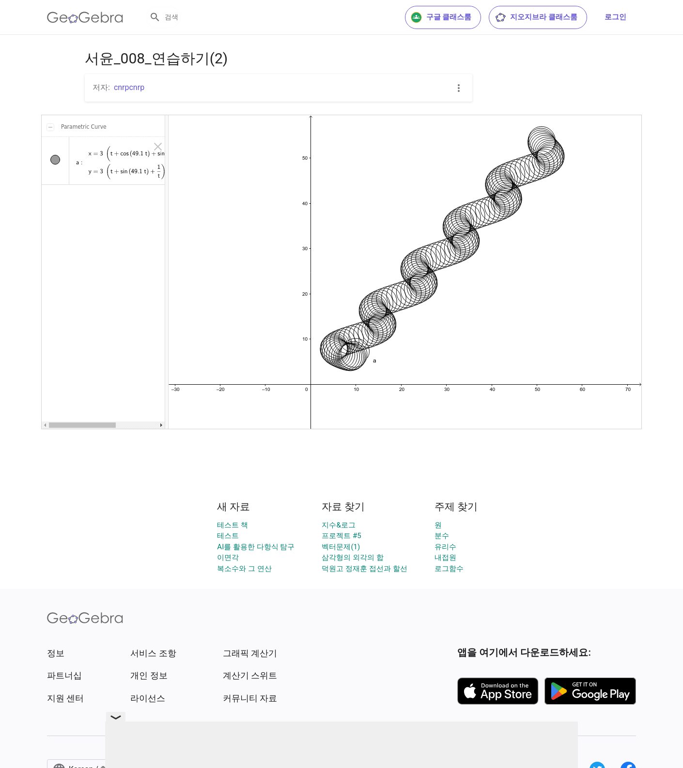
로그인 (615, 17)
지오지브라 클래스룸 (536, 17)
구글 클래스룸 (441, 17)
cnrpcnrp (129, 87)
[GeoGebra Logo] (85, 17)
